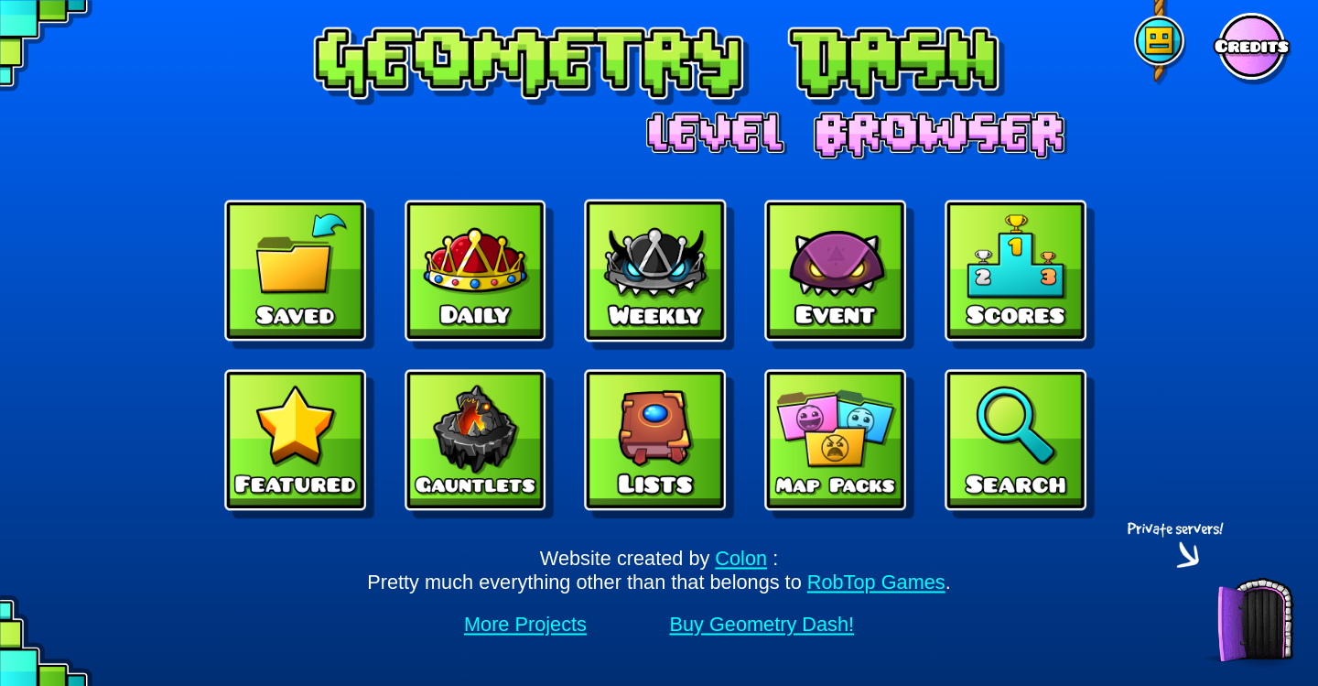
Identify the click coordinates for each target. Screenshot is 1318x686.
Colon (741, 559)
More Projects (525, 624)
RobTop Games (876, 583)
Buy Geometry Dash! (761, 624)
